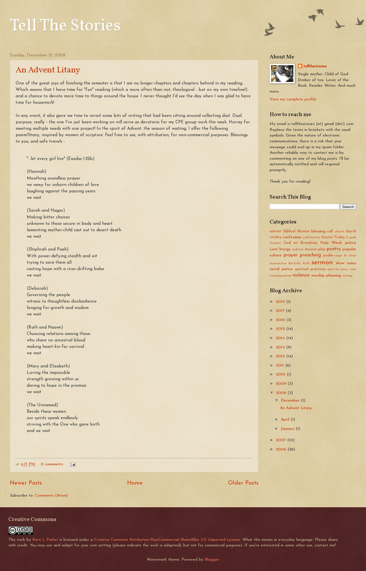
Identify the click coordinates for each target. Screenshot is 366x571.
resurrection (278, 263)
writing (347, 275)
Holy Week (331, 243)
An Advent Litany (48, 70)
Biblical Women (296, 231)
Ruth (306, 263)
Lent (274, 249)
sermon (322, 262)
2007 (281, 440)
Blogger (212, 560)
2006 (281, 449)
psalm (328, 255)
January (288, 429)
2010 (281, 374)
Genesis (275, 243)
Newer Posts (26, 483)
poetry (334, 249)
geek (352, 237)
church (339, 231)
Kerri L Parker (45, 540)
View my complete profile (293, 99)
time (353, 269)
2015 (281, 329)
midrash (297, 249)
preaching (310, 255)
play (321, 249)
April (286, 419)
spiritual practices (310, 269)
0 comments (52, 464)
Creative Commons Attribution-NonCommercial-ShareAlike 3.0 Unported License (167, 540)
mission (311, 249)
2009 (281, 384)
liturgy (285, 249)
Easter (327, 237)
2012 (281, 356)
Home (135, 483)
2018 (281, 302)
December (291, 400)
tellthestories (315, 66)
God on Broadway (301, 243)
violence (301, 275)
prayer (291, 255)
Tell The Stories (65, 26)
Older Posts (243, 483)
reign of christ (345, 255)
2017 (281, 311)
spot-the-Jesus (337, 269)
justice (350, 243)
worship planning (326, 275)
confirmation (311, 237)
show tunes (346, 263)
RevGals (295, 263)
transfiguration (280, 275)
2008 (281, 393)
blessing (318, 231)
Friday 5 (341, 237)
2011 (280, 366)
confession (292, 237)
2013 (281, 347)
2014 (281, 338)
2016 (281, 320)
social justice (281, 269)
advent (276, 231)
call (330, 231)
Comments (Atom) (51, 496)
